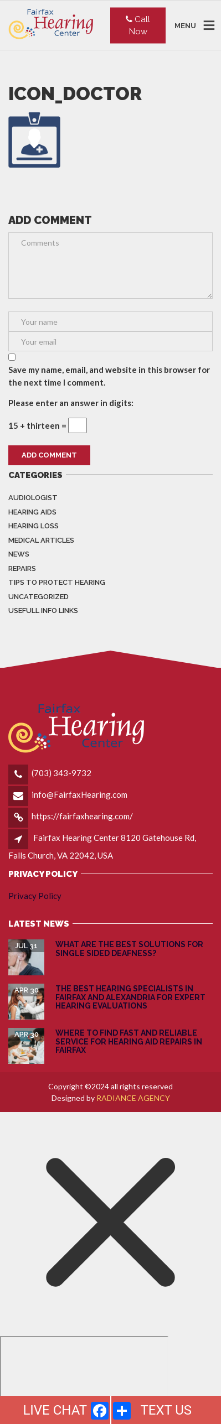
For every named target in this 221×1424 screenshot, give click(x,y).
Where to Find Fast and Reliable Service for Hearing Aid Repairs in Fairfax (128, 1041)
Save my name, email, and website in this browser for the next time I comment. (109, 376)
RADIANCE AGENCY (133, 1098)
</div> (84, 1378)
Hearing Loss (33, 526)
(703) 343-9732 (61, 773)
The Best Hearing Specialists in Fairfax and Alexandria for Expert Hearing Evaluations (130, 997)
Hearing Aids (32, 512)
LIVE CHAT (55, 1410)
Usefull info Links (43, 610)
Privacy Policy (34, 896)
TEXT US (166, 1410)
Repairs (22, 568)
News (18, 554)
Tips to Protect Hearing (56, 582)
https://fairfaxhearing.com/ (82, 816)
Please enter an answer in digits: (70, 403)
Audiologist (33, 497)
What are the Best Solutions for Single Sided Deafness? (129, 948)
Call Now (138, 25)
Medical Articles (41, 540)
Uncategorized (38, 597)
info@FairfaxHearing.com (79, 794)
